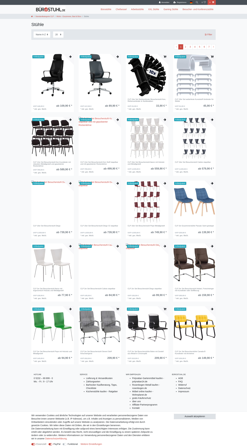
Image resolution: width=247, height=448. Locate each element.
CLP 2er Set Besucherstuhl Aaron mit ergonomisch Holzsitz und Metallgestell (48, 289)
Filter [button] (208, 34)
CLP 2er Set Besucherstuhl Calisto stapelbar (97, 289)
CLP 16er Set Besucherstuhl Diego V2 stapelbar (99, 226)
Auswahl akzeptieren (195, 416)
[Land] (191, 2)
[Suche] (197, 2)
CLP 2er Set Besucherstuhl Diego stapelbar (145, 289)
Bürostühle (106, 9)
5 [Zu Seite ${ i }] (199, 47)
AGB (180, 378)
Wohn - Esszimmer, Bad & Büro (69, 16)
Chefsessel (121, 9)
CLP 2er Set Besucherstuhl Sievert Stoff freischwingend (96, 352)
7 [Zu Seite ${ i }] (209, 47)
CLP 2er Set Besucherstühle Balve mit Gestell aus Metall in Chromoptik (146, 352)
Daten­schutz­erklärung (56, 438)
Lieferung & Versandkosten (99, 378)
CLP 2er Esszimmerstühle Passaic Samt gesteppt (194, 226)
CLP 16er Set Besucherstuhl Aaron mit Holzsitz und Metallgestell (146, 163)
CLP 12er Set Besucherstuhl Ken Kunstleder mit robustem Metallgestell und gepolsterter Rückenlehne (52, 164)
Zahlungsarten (93, 381)
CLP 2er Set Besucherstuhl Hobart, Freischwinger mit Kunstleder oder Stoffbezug (194, 289)
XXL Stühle (153, 9)
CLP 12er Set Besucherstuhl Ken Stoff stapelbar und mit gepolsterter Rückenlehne (99, 163)
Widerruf (182, 385)
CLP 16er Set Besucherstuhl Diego (46, 226)
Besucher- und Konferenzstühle (198, 9)
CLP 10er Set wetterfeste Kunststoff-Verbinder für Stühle (194, 100)
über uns (136, 401)
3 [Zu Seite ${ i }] (190, 47)
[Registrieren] (179, 2)
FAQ (180, 381)
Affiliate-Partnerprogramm (144, 404)
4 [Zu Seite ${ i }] (194, 47)
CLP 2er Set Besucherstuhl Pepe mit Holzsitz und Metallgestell (52, 352)
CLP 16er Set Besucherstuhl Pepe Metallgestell (146, 226)
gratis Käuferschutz (141, 398)
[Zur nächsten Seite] (213, 47)
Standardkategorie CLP (44, 16)
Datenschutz (184, 388)
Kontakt (136, 408)
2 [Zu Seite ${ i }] (185, 47)
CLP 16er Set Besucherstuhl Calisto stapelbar (193, 162)
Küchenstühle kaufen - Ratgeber (102, 391)
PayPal (56, 444)
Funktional (73, 444)
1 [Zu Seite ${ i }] (180, 47)
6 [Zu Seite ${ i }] (204, 47)
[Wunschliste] (204, 2)
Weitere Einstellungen (91, 444)
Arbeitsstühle (137, 9)
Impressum (183, 391)
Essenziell (41, 444)
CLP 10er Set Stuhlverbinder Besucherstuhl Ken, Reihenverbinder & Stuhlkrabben (147, 100)
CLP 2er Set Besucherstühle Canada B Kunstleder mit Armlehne (190, 352)
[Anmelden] (164, 2)
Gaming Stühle (171, 9)
